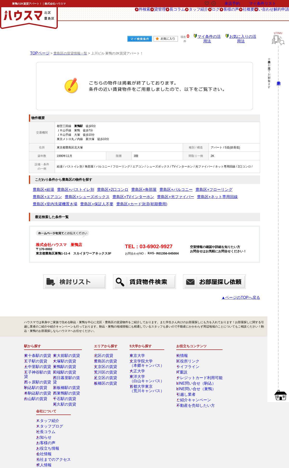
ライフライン (183, 356)
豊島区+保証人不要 (179, 193)
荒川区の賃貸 (106, 361)
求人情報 (231, 389)
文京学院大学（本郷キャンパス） (146, 352)
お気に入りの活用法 (244, 37)
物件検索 (78, 14)
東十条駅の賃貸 (38, 345)
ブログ (178, 14)
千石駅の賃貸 (65, 383)
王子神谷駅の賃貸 (39, 361)
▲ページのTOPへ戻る (245, 286)
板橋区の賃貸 (106, 372)
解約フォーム (41, 432)
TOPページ (38, 50)
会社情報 (231, 378)
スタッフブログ (235, 350)
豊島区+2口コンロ (94, 186)
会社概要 (226, 14)
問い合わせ (251, 14)
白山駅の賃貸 (36, 383)
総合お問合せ (41, 421)
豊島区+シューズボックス (230, 186)
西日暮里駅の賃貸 (68, 367)
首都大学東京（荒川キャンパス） (146, 378)
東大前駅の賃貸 (67, 345)
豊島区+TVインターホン (48, 193)
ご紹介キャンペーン (188, 389)
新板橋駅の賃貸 (67, 372)
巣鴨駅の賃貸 (65, 356)
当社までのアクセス (238, 383)
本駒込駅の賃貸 (38, 378)
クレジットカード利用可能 (192, 367)
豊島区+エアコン (200, 186)
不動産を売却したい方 (189, 394)
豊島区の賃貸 (106, 350)
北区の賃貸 (105, 345)
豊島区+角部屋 (118, 186)
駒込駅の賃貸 (36, 372)
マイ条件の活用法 (212, 37)
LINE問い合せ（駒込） (189, 372)
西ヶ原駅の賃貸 (38, 367)
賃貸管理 (101, 14)
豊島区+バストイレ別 (65, 186)
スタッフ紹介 (153, 14)
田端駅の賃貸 (65, 361)
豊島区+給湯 (41, 186)
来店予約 (76, 421)
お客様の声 (201, 14)
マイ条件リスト (262, 3)
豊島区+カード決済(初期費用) (214, 193)
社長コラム (126, 14)
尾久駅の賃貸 (65, 389)
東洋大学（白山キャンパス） (146, 368)
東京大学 (139, 345)
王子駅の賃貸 (36, 350)
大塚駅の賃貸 (65, 350)
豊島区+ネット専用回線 (113, 193)
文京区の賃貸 (106, 356)
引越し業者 (182, 383)
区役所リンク (183, 350)
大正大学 (139, 360)
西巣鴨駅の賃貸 (67, 378)
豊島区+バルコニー (143, 186)
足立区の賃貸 (106, 367)
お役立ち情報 (234, 372)
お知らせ (231, 361)
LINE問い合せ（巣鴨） (189, 378)
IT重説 (179, 361)
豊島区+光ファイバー (81, 193)
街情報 (179, 345)
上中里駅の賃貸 (38, 356)
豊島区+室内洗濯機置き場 (147, 193)
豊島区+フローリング (172, 186)
